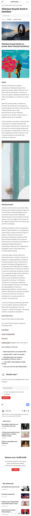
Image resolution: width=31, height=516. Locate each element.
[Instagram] (26, 412)
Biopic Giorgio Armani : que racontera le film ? (15, 352)
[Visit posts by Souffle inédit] (3, 411)
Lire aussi (5, 339)
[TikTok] (28, 412)
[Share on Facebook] (12, 513)
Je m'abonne (15, 470)
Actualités (6, 5)
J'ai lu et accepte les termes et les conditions (14, 394)
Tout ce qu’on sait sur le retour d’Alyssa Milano (15, 367)
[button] (3, 1)
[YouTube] (24, 412)
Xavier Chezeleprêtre (8, 335)
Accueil (3, 5)
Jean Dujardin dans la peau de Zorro (11, 487)
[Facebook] (22, 412)
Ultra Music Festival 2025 (8, 495)
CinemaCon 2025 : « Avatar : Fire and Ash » (14, 355)
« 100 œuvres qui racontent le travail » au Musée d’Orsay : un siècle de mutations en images (11, 434)
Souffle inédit (6, 343)
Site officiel (5, 330)
